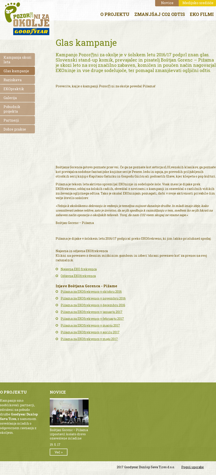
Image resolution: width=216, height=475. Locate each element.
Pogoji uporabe (192, 467)
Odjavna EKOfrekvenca (78, 276)
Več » (59, 452)
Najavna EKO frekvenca (79, 269)
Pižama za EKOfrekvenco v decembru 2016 (93, 305)
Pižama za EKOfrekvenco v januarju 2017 (91, 312)
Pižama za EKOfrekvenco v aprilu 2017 (90, 332)
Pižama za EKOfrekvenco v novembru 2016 (93, 298)
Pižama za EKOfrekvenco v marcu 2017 (90, 325)
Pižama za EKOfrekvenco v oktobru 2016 (91, 291)
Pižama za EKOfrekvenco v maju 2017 (89, 339)
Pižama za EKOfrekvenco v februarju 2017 (92, 319)
